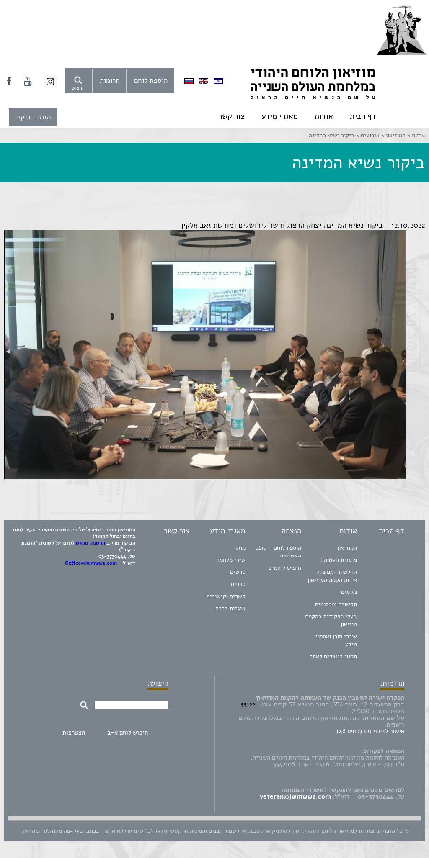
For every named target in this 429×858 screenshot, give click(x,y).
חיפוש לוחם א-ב (127, 732)
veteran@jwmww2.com (295, 796)
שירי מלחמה (231, 560)
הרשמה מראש (90, 542)
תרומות (110, 80)
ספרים (238, 584)
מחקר (239, 548)
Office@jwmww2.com (91, 563)
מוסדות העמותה (338, 560)
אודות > (415, 135)
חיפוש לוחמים (285, 568)
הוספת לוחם (151, 80)
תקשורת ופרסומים (336, 604)
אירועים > (367, 135)
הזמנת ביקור (33, 117)
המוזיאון (347, 548)
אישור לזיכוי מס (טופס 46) (370, 731)
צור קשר (231, 116)
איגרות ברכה (230, 608)
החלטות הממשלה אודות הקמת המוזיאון (332, 576)
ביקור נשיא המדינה (331, 135)
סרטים (238, 572)
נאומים (349, 592)
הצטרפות (73, 732)
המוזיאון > (393, 135)
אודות (324, 116)
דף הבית (363, 116)
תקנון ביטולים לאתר (333, 656)
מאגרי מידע (279, 116)
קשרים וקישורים (226, 596)
